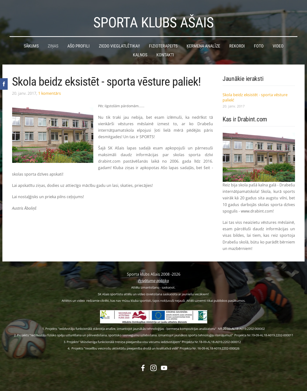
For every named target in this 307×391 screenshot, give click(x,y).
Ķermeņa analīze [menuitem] (203, 43)
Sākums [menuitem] (31, 43)
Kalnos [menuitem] (140, 52)
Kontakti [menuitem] (165, 52)
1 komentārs (49, 91)
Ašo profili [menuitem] (78, 43)
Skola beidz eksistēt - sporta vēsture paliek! (106, 79)
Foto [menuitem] (259, 43)
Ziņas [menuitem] (53, 43)
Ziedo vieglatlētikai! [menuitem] (119, 43)
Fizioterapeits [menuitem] (163, 43)
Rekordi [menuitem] (237, 43)
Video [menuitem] (278, 43)
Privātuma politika (153, 278)
